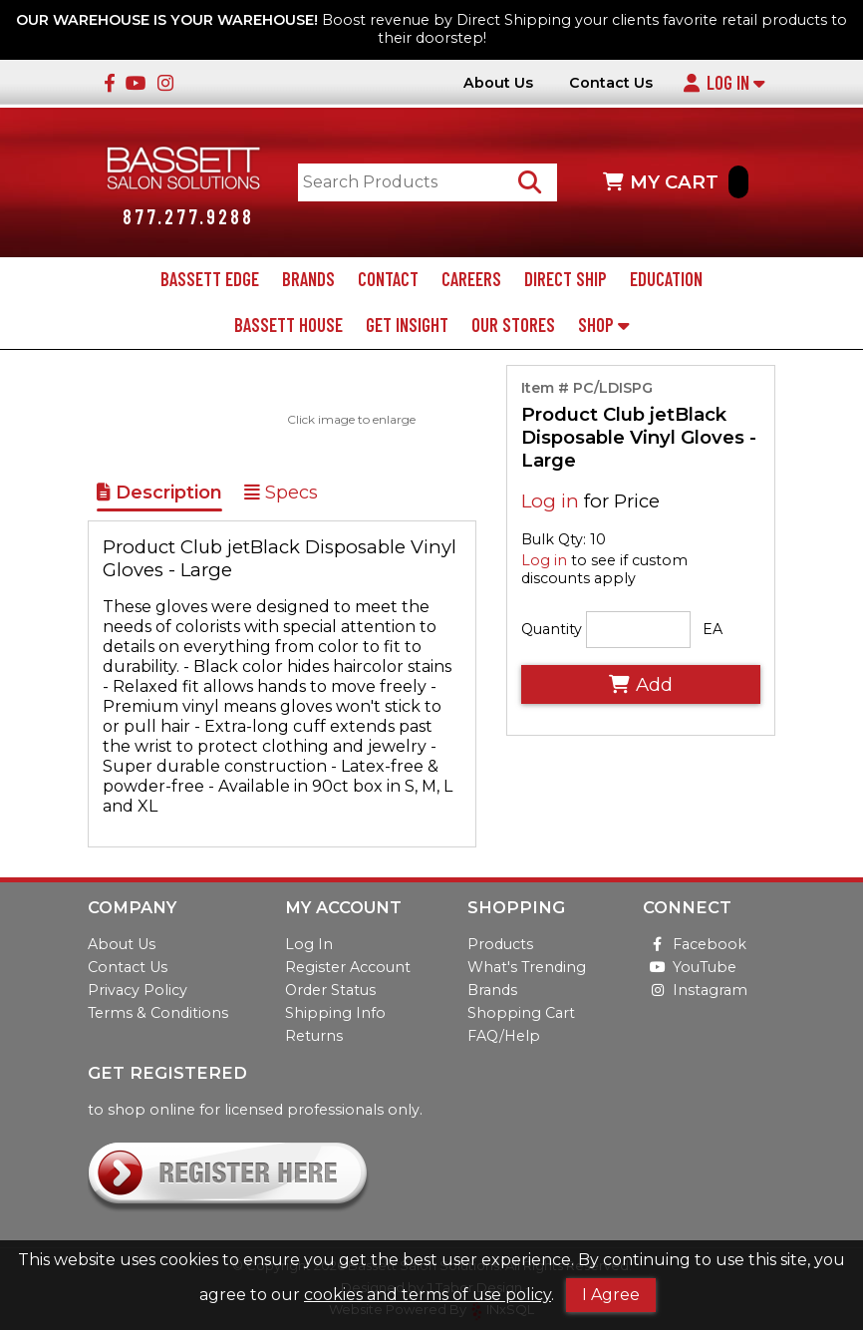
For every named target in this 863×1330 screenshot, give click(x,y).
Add (641, 684)
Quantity (551, 629)
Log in (550, 501)
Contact (388, 279)
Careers (471, 279)
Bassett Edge (209, 279)
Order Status (330, 990)
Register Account (348, 967)
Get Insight (407, 325)
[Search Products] (529, 181)
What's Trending (526, 967)
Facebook (694, 944)
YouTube (689, 967)
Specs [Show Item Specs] (281, 492)
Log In (723, 83)
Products (500, 944)
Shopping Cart (521, 1013)
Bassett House (288, 325)
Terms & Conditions (158, 1013)
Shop (603, 325)
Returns (314, 1036)
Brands (308, 279)
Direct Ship (565, 279)
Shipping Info (335, 1013)
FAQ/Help (503, 1036)
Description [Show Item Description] (159, 492)
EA (712, 629)
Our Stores (513, 325)
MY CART (675, 182)
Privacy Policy (137, 990)
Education (666, 279)
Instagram (695, 990)
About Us (498, 83)
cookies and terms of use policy (427, 1294)
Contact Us (611, 83)
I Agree (611, 1294)
